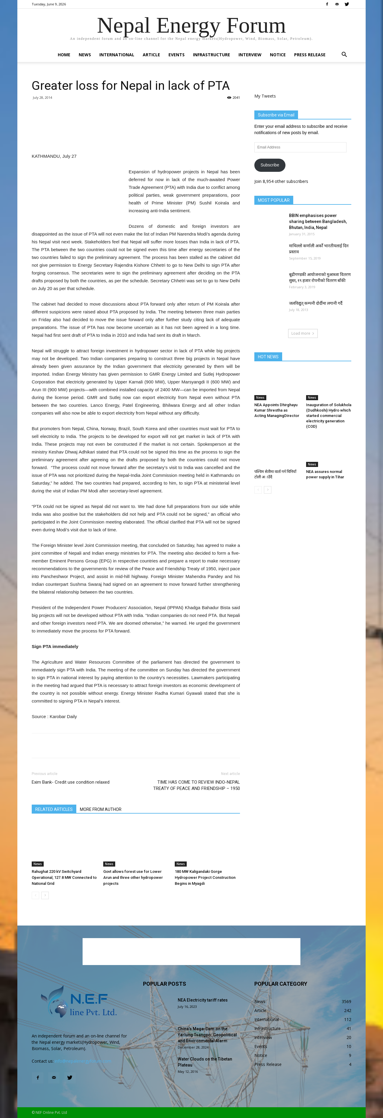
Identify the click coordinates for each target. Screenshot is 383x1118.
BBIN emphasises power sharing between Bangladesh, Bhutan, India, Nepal (318, 221)
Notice (278, 54)
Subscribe (270, 165)
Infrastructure (211, 54)
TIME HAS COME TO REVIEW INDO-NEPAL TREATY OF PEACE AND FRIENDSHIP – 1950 (196, 785)
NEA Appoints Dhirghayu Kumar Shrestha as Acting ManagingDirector (276, 410)
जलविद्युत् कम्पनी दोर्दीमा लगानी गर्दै (315, 303)
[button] (344, 55)
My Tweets (265, 96)
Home (64, 54)
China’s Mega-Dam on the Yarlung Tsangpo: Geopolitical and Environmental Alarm (207, 1034)
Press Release (310, 54)
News (85, 54)
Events (176, 54)
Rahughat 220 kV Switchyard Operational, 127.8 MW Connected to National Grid (64, 877)
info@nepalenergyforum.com (83, 1061)
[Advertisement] (136, 137)
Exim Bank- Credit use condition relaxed (71, 782)
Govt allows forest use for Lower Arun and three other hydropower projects (133, 877)
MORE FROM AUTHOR (100, 809)
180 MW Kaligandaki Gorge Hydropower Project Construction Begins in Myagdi (205, 877)
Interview (250, 54)
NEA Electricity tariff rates (203, 1000)
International (116, 54)
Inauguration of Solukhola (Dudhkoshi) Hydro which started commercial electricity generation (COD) (328, 416)
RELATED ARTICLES (54, 809)
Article (151, 54)
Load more (302, 333)
